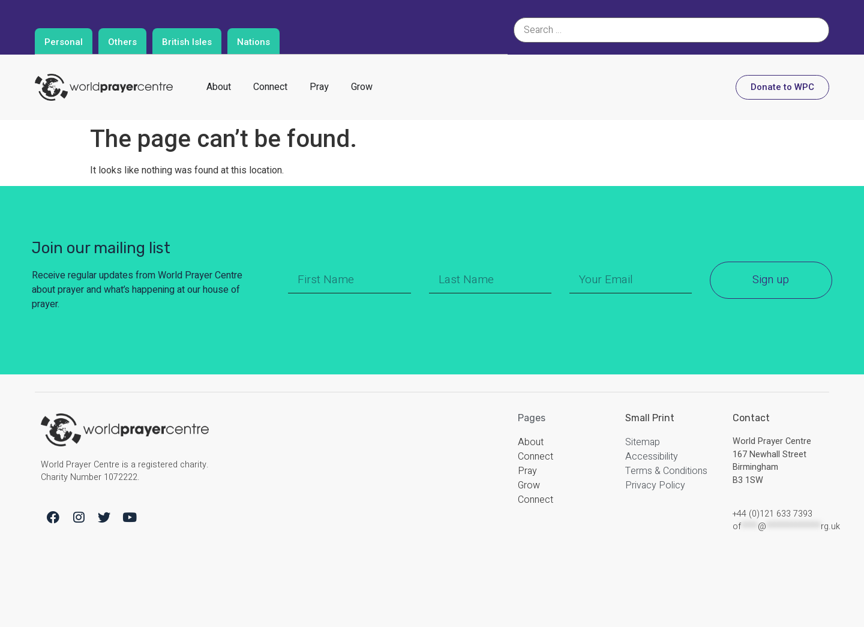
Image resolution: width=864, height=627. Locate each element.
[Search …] (671, 30)
